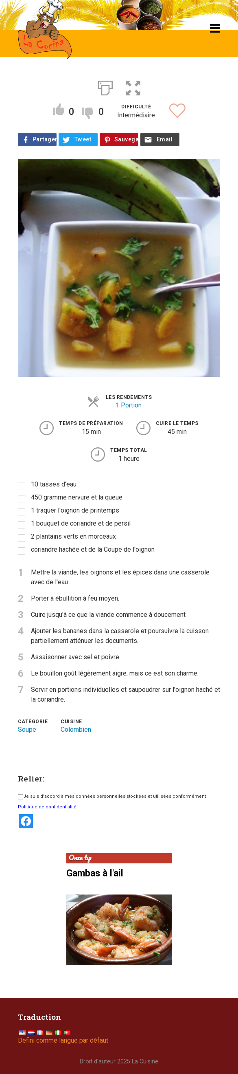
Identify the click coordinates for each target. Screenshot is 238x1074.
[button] (133, 86)
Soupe (27, 729)
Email (164, 139)
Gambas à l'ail (94, 873)
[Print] (105, 86)
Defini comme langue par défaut (63, 1040)
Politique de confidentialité (47, 807)
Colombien (76, 729)
